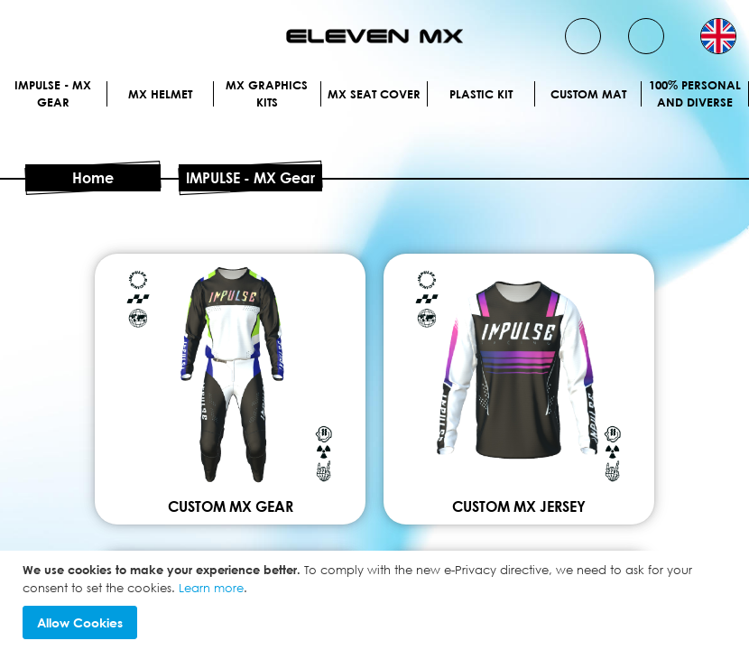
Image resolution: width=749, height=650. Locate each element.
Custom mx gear (230, 506)
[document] (377, 600)
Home (93, 178)
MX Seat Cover (374, 94)
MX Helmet (160, 94)
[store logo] (374, 36)
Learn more (211, 587)
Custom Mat (588, 94)
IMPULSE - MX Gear (52, 94)
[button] (718, 36)
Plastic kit (481, 94)
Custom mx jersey (519, 506)
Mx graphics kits (267, 94)
